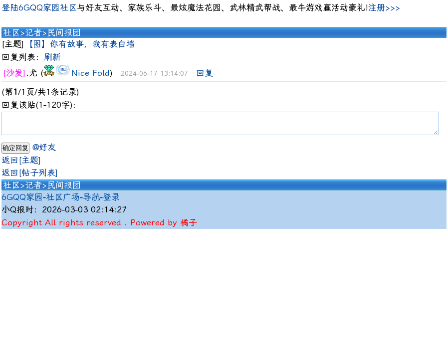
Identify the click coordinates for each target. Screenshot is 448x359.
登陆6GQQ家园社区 (39, 7)
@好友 (44, 152)
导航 (91, 201)
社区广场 (63, 201)
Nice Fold (90, 73)
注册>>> (384, 7)
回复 (204, 73)
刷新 (52, 57)
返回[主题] (21, 165)
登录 (111, 201)
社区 (11, 32)
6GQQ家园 (22, 201)
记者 (33, 32)
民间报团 (64, 32)
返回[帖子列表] (29, 177)
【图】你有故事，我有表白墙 (79, 44)
